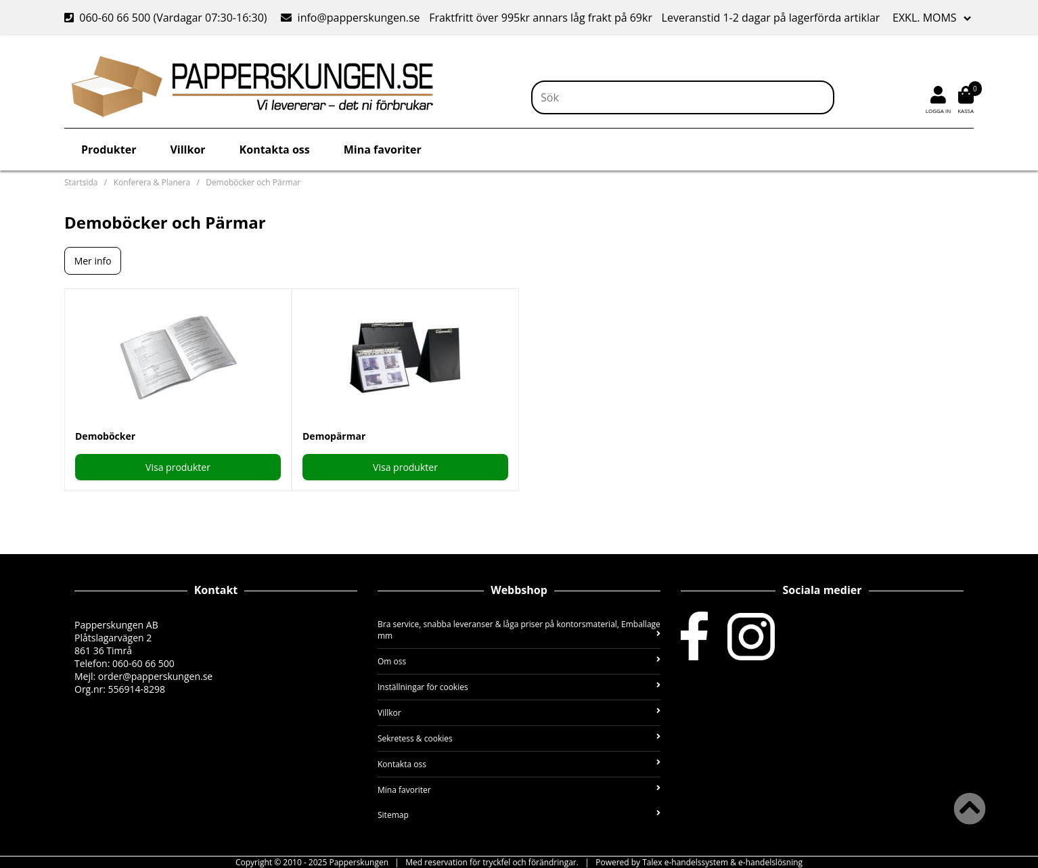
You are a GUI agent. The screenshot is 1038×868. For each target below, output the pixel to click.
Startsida (80, 182)
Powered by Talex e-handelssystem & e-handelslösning (699, 862)
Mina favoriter (383, 149)
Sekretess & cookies (519, 738)
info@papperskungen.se (350, 17)
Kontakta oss (275, 149)
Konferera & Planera (152, 182)
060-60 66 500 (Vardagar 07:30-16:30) (167, 17)
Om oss (519, 661)
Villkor (187, 149)
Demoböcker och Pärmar (253, 182)
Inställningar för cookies (519, 687)
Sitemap (519, 815)
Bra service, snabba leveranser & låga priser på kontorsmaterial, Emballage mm (519, 629)
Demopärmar (333, 436)
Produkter (108, 149)
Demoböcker (105, 436)
